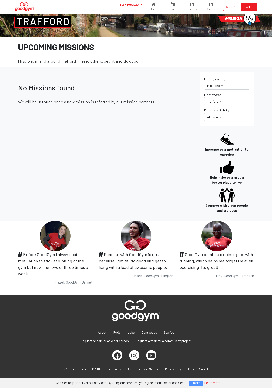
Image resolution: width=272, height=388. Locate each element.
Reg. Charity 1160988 (119, 369)
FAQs (117, 332)
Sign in (230, 6)
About (102, 332)
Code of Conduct (198, 369)
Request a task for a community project (164, 341)
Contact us (149, 332)
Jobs (131, 332)
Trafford (43, 21)
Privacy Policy (173, 369)
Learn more (212, 383)
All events (214, 117)
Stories (169, 332)
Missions (213, 85)
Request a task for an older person (105, 341)
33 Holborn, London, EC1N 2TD (82, 369)
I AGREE (196, 383)
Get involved (130, 5)
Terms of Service (148, 369)
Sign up (249, 6)
